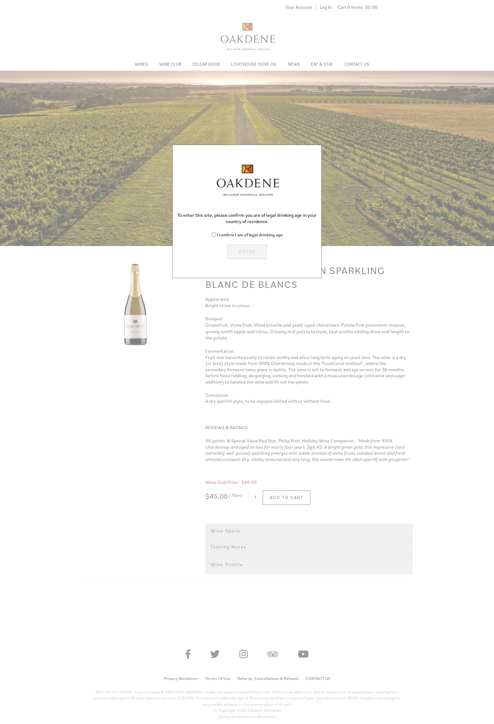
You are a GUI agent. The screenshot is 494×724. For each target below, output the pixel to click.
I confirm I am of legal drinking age (250, 235)
